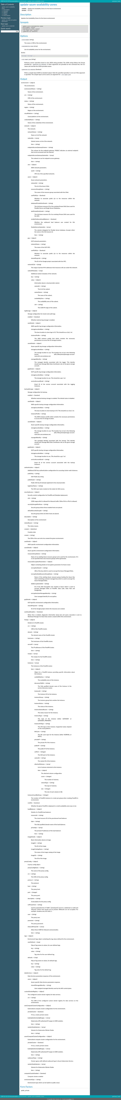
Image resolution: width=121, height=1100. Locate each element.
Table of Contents (7, 4)
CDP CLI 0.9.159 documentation (9, 1)
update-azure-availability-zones (36, 1)
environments (22, 1)
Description (6, 9)
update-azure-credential (8, 26)
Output (5, 14)
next (119, 1)
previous (114, 1)
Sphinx (69, 1098)
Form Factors (6, 15)
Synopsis (5, 11)
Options (5, 12)
